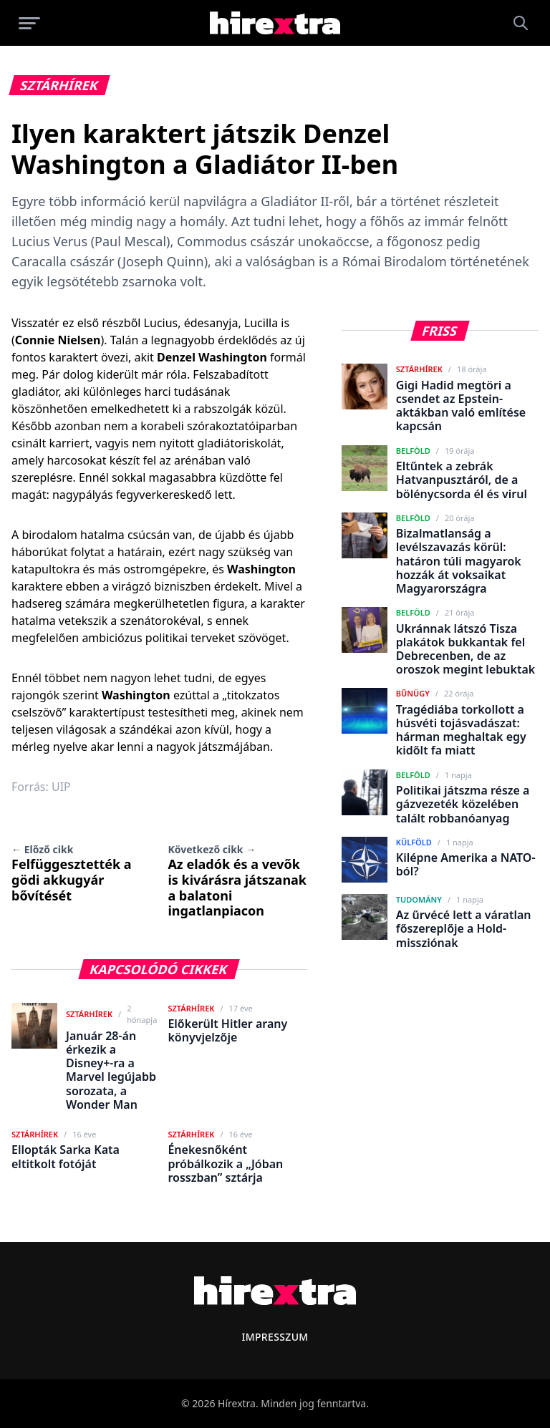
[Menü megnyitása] (29, 23)
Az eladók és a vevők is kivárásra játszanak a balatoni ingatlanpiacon (237, 880)
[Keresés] (521, 23)
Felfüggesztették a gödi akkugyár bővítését (71, 872)
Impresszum (274, 1337)
